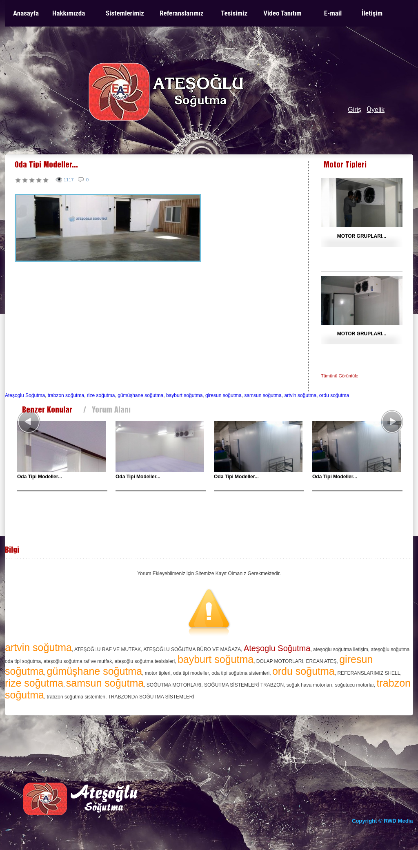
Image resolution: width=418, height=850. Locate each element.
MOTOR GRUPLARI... (361, 236)
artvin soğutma (300, 395)
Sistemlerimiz (125, 13)
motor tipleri (158, 673)
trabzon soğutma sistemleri (76, 697)
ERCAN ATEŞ (321, 661)
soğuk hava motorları (309, 685)
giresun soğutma (223, 395)
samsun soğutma (262, 395)
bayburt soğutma (184, 395)
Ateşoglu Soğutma (25, 395)
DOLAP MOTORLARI (279, 661)
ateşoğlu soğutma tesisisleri (145, 661)
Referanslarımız (182, 13)
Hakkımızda (68, 13)
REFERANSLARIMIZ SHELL (368, 673)
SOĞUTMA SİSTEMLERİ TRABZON (244, 685)
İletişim (372, 13)
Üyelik (376, 109)
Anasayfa (26, 13)
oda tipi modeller (191, 673)
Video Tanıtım (282, 13)
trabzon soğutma (66, 395)
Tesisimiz (234, 13)
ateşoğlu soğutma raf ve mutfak (78, 661)
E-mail (333, 13)
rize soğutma (101, 395)
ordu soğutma (334, 395)
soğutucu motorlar (354, 685)
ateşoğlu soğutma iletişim (340, 649)
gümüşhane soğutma (140, 395)
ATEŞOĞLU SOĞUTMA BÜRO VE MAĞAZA (192, 649)
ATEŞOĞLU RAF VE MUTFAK (107, 649)
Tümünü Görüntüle (339, 375)
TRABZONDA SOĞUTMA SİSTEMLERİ (151, 697)
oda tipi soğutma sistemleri (240, 673)
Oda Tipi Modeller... (39, 477)
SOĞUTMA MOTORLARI (174, 685)
